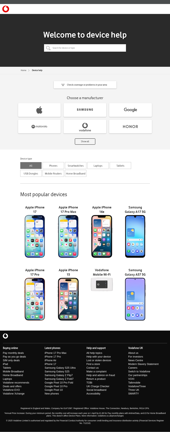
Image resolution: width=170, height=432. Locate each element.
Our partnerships (137, 375)
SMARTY (133, 393)
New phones (52, 393)
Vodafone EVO (11, 390)
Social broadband (96, 390)
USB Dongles (31, 173)
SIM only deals (11, 360)
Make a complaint (96, 371)
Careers (132, 368)
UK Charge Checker (97, 386)
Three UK (133, 390)
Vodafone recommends (16, 382)
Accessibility (93, 393)
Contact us (92, 368)
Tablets (120, 165)
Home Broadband (75, 173)
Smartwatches (76, 165)
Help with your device (98, 356)
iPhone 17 (50, 364)
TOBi (89, 382)
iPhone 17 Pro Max (55, 353)
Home (23, 70)
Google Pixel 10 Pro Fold (59, 382)
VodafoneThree (137, 386)
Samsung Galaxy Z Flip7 (59, 375)
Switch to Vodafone (139, 371)
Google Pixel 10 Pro (56, 386)
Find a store (93, 364)
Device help (37, 70)
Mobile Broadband (13, 371)
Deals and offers (12, 386)
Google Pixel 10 (54, 390)
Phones (53, 165)
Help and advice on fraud (100, 375)
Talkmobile (134, 382)
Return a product (96, 379)
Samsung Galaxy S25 (57, 371)
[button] (85, 84)
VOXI (131, 379)
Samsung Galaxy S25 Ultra (60, 368)
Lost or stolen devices (98, 360)
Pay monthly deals (13, 353)
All (30, 165)
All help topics (94, 353)
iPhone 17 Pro (53, 356)
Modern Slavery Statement (143, 364)
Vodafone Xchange (14, 393)
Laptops (98, 165)
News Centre (135, 360)
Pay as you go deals (14, 356)
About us (133, 353)
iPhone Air (50, 360)
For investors (135, 356)
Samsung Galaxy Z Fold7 (59, 379)
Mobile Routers (53, 173)
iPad (5, 364)
